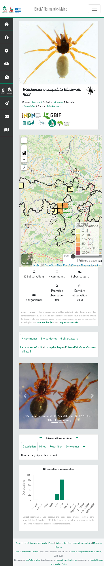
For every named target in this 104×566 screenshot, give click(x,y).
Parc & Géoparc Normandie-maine (81, 265)
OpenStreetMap (53, 265)
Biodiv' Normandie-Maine (50, 9)
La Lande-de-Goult (31, 347)
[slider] (73, 256)
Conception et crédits (82, 542)
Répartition (56, 446)
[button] (24, 154)
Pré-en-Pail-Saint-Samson (80, 347)
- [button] (24, 159)
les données (44, 322)
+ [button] (24, 148)
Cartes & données (63, 542)
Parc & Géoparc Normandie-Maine (39, 542)
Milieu (42, 446)
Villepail (26, 351)
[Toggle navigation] (94, 8)
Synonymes (72, 446)
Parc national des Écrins (66, 559)
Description (29, 446)
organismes (49, 338)
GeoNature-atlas (33, 559)
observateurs (69, 338)
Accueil (19, 542)
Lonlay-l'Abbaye (53, 347)
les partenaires (68, 322)
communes (29, 338)
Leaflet (36, 265)
